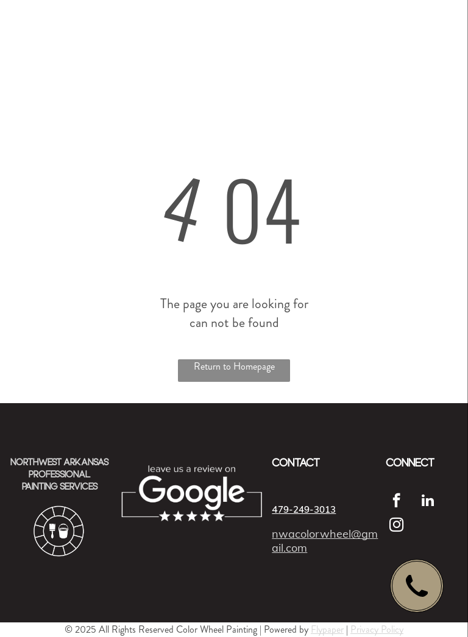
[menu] (441, 33)
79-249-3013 (307, 509)
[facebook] (396, 502)
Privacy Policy (376, 629)
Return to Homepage (234, 366)
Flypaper (327, 629)
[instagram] (396, 526)
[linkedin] (427, 502)
